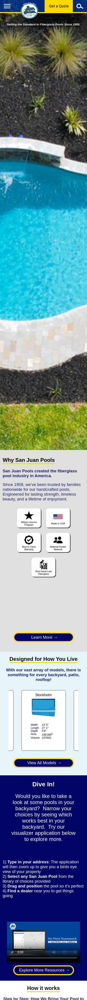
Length (35, 727)
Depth (34, 731)
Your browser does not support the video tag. (43, 942)
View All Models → (44, 762)
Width (34, 724)
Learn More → (44, 637)
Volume (35, 737)
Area (33, 734)
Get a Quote (59, 6)
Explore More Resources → (44, 970)
